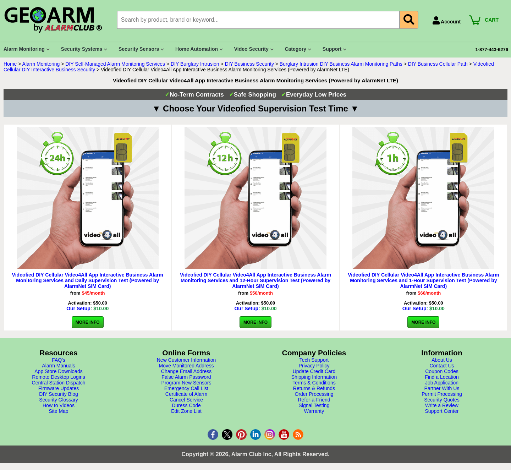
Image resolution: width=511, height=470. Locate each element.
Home (10, 64)
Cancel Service (186, 400)
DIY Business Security (249, 64)
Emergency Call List (186, 388)
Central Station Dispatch (59, 383)
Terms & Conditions (313, 383)
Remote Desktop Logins (58, 377)
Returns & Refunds (314, 388)
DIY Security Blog (58, 394)
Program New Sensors (186, 383)
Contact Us (441, 365)
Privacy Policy (313, 365)
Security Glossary (58, 400)
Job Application (441, 383)
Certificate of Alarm (186, 394)
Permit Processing (442, 394)
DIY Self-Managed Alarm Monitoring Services (115, 64)
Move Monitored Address (186, 365)
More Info (88, 322)
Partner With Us (442, 388)
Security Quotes (442, 400)
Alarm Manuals (58, 365)
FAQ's (58, 360)
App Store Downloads (58, 371)
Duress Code (186, 405)
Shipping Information (314, 377)
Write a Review (441, 405)
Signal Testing (314, 405)
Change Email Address (186, 371)
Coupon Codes (441, 371)
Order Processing (314, 394)
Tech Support (314, 360)
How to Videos (59, 405)
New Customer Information (186, 360)
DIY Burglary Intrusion (195, 64)
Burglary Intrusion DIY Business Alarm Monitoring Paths (341, 64)
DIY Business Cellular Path (438, 64)
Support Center (442, 411)
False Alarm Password (186, 377)
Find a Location (442, 377)
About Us (442, 360)
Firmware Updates (58, 388)
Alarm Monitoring (41, 64)
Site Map (58, 411)
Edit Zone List (186, 411)
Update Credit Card (314, 371)
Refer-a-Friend (314, 400)
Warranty (314, 411)
